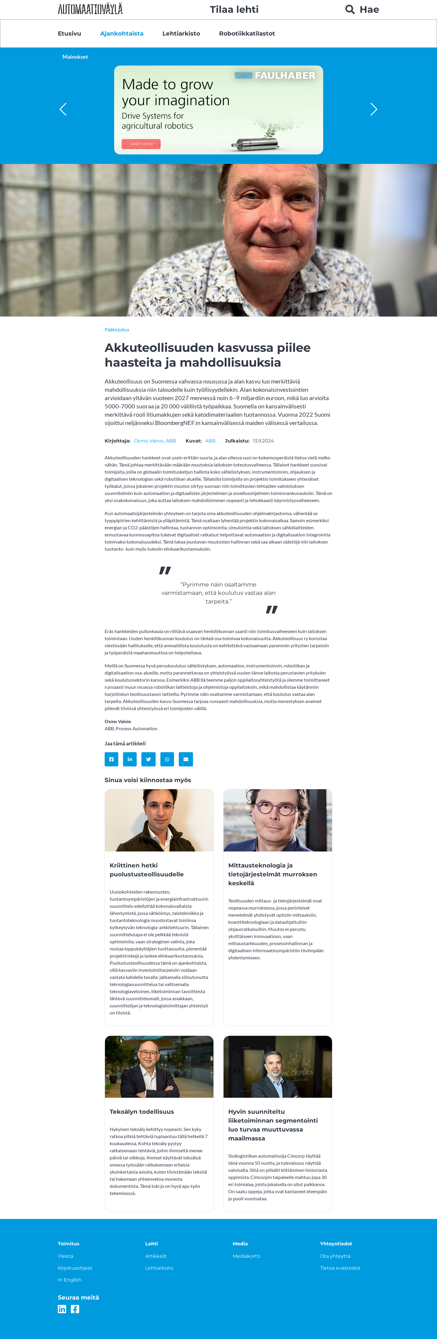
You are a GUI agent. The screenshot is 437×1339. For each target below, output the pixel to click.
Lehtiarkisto (181, 33)
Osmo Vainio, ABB (155, 441)
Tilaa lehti (234, 9)
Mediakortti (246, 1256)
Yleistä (65, 1256)
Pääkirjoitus (117, 329)
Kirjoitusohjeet (75, 1268)
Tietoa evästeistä (340, 1268)
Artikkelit (156, 1256)
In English (70, 1280)
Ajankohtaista (121, 33)
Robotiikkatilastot (247, 33)
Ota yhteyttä (335, 1256)
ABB (210, 441)
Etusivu (69, 33)
